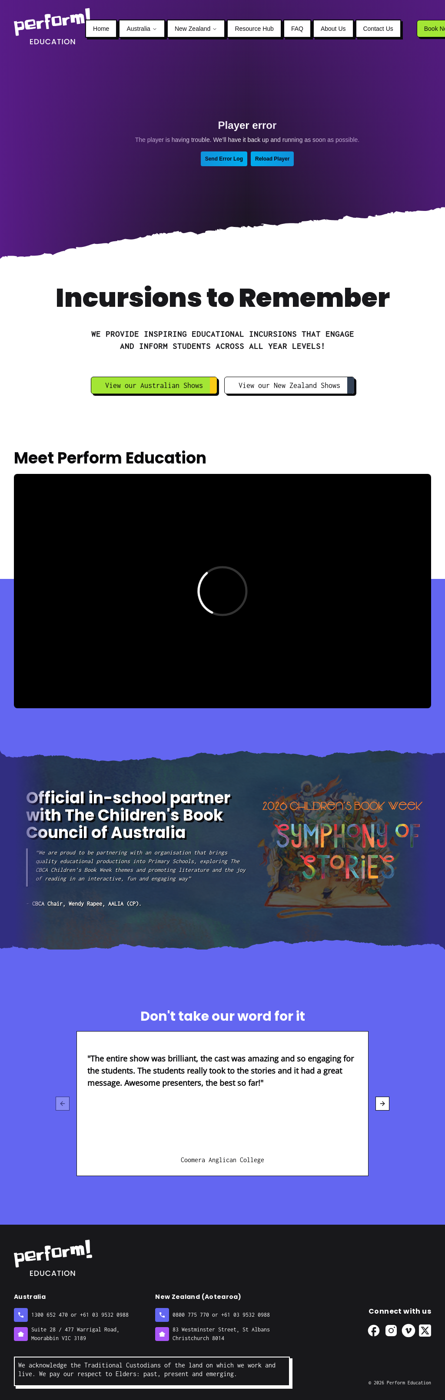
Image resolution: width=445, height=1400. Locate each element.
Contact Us (378, 28)
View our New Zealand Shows (296, 385)
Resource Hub (254, 28)
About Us (333, 28)
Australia (141, 28)
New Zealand (196, 28)
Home (101, 28)
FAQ (297, 28)
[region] (222, 1103)
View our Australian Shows (161, 385)
